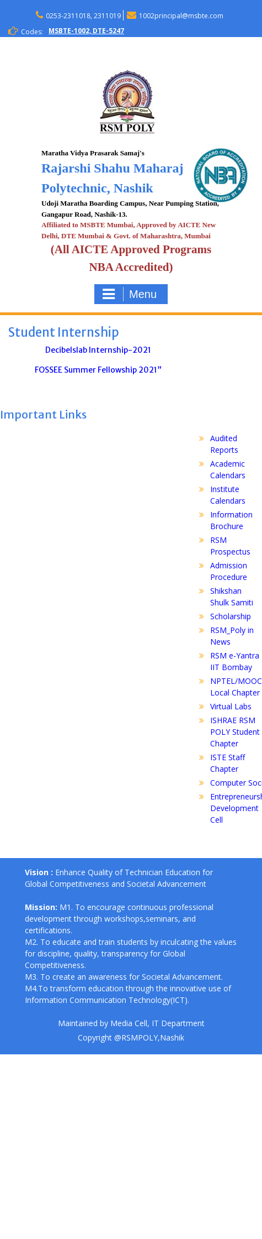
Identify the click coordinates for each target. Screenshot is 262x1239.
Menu (130, 294)
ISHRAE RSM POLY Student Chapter (235, 732)
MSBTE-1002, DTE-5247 (86, 30)
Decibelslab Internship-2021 (98, 350)
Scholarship (230, 616)
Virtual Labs (231, 706)
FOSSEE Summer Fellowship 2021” (98, 370)
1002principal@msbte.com (181, 15)
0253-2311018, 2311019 (83, 15)
